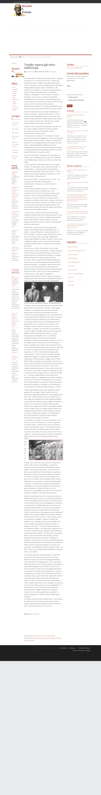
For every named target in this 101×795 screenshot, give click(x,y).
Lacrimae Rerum (72, 270)
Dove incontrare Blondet (15, 107)
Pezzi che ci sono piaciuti (16, 144)
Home (23, 57)
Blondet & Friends (27, 9)
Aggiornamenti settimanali (75, 100)
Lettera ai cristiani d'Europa (75, 273)
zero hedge (71, 285)
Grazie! (14, 103)
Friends (17, 133)
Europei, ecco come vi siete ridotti (44, 636)
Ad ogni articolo (72, 97)
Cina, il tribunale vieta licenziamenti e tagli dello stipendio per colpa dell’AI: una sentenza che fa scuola (77, 225)
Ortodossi (70, 277)
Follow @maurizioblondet (74, 68)
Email (69, 86)
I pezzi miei (35, 614)
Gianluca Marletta (73, 258)
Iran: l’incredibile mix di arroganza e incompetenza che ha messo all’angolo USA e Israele (15, 281)
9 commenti (53, 71)
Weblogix (72, 648)
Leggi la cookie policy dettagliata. (82, 650)
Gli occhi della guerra (74, 262)
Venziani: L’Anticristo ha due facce (15, 357)
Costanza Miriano (72, 254)
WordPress (63, 648)
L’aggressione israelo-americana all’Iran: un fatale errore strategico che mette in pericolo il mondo (15, 320)
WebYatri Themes (84, 648)
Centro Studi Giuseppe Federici (76, 250)
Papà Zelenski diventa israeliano (15, 173)
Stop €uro (70, 281)
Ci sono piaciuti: (15, 270)
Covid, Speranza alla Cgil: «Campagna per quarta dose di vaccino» (15, 214)
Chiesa (16, 129)
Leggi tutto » (15, 352)
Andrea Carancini (72, 247)
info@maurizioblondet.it (23, 2)
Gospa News (71, 266)
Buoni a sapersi (74, 165)
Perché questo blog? (14, 95)
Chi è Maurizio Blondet (15, 89)
